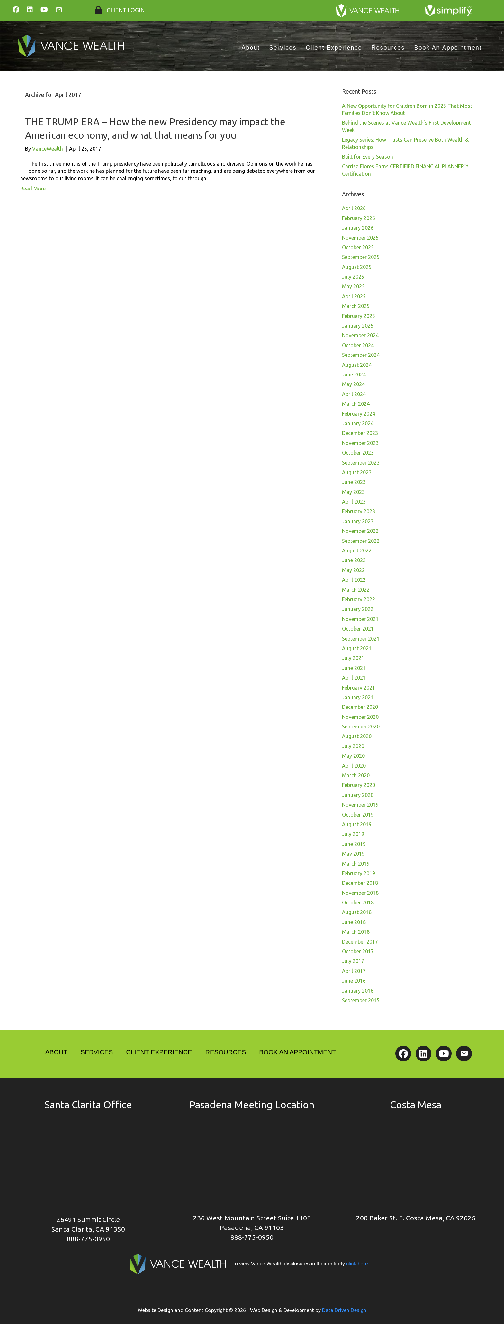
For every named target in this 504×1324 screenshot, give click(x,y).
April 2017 (354, 971)
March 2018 (356, 932)
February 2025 (358, 316)
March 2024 (356, 404)
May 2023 (353, 492)
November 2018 (360, 893)
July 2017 (353, 961)
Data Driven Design (344, 1310)
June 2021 (354, 668)
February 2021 (358, 687)
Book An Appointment (448, 47)
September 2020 (361, 726)
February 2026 (358, 218)
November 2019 (360, 805)
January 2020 (358, 795)
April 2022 (354, 580)
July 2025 (353, 277)
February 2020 (358, 785)
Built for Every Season (367, 157)
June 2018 (354, 922)
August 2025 (357, 267)
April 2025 (354, 296)
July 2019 (353, 834)
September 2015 (361, 1000)
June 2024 (354, 374)
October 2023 (358, 453)
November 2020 (360, 717)
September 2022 (361, 541)
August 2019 (357, 824)
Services (282, 47)
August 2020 (357, 736)
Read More (33, 188)
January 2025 (358, 326)
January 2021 (358, 697)
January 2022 (358, 609)
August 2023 (357, 472)
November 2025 (360, 238)
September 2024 (361, 355)
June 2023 (354, 482)
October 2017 (358, 951)
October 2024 (358, 345)
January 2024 (358, 423)
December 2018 (360, 883)
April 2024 (354, 394)
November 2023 (360, 443)
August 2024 (357, 365)
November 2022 (360, 531)
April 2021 (354, 678)
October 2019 (358, 815)
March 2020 (356, 775)
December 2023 (360, 433)
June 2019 (354, 844)
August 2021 (357, 648)
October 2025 (358, 247)
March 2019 (356, 863)
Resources (388, 47)
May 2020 (353, 756)
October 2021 (358, 629)
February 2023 (358, 511)
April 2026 (354, 208)
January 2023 (358, 521)
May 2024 (353, 384)
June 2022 (354, 560)
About (250, 47)
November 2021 (360, 619)
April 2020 (354, 766)
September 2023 (361, 463)
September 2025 (361, 257)
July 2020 (353, 746)
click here (356, 1263)
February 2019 (358, 873)
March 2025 (356, 306)
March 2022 (356, 590)
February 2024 (358, 414)
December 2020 (360, 707)
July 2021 (353, 658)
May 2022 (353, 570)
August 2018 (357, 912)
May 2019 (353, 853)
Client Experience (334, 47)
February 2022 (358, 599)
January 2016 (358, 991)
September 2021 (361, 639)
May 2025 (353, 286)
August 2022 (357, 550)
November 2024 (360, 335)
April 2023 (354, 502)
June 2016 (354, 981)
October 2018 (358, 902)
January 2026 (358, 228)
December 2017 (360, 942)
